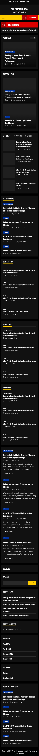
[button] (3, 18)
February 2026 (8, 654)
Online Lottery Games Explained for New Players (18, 121)
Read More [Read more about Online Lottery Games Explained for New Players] (9, 502)
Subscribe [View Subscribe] (29, 17)
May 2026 (6, 644)
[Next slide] (34, 38)
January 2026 (7, 659)
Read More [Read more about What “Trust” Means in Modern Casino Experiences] (9, 531)
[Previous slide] (31, 38)
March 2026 (7, 649)
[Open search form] (19, 18)
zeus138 (6, 568)
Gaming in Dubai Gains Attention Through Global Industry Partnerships (18, 58)
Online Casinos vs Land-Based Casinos (9, 185)
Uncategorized (9, 52)
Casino (7, 117)
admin (8, 64)
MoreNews (32, 751)
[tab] (8, 136)
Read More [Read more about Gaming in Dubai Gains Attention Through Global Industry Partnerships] (9, 473)
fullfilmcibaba (19, 9)
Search (6, 577)
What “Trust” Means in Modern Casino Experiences (9, 172)
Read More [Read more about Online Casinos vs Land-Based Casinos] (9, 558)
